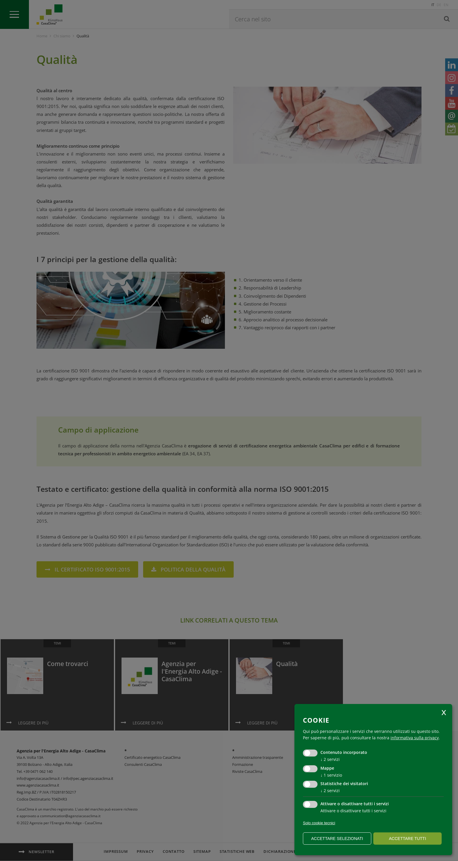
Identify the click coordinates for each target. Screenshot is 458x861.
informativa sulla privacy (415, 737)
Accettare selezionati (337, 838)
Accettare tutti (407, 838)
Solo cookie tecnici (319, 823)
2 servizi (330, 759)
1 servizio (331, 775)
